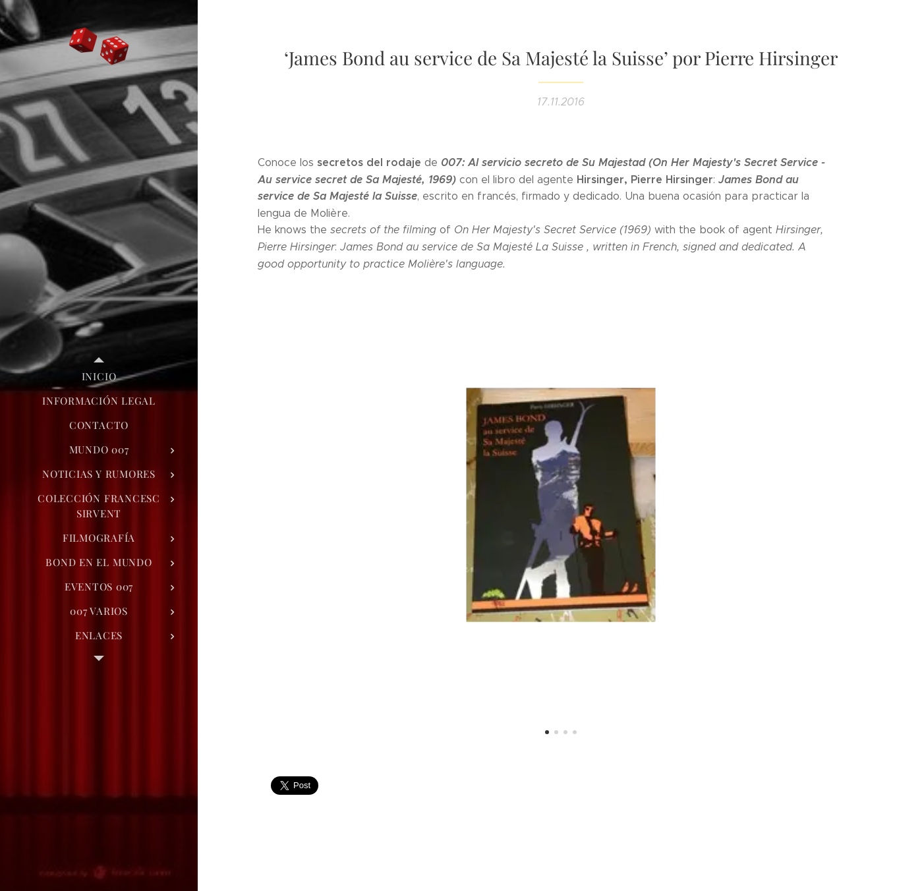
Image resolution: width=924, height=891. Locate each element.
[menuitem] (99, 376)
